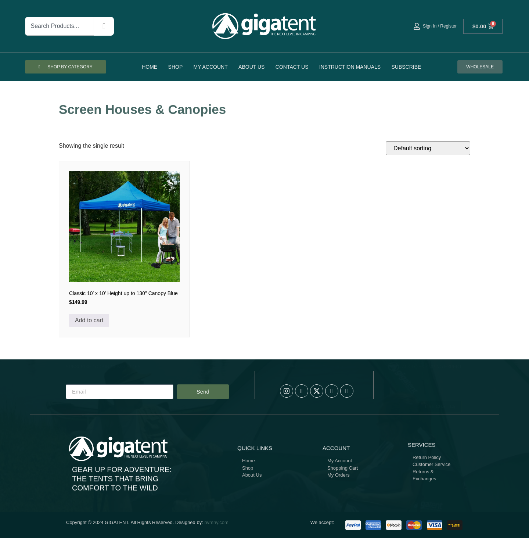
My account (211, 67)
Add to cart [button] (89, 320)
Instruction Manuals (350, 67)
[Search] (104, 26)
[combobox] (59, 26)
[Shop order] (428, 148)
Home (149, 67)
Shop (175, 67)
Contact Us (292, 67)
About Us (251, 67)
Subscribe (406, 67)
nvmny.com (216, 522)
